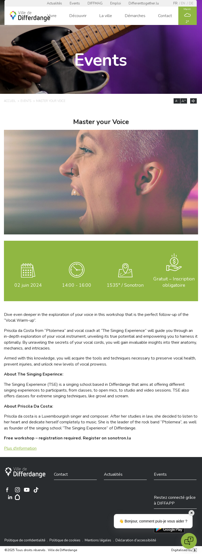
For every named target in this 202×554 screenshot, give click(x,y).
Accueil (10, 101)
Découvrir (78, 16)
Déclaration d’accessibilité (135, 540)
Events (75, 3)
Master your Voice (50, 101)
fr (175, 3)
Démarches (135, 16)
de (191, 3)
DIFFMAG (95, 3)
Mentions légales (98, 540)
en (183, 3)
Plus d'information (20, 448)
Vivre (52, 16)
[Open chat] (189, 541)
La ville (105, 16)
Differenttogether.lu (144, 3)
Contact (165, 16)
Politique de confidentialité (24, 540)
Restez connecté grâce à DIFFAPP (175, 500)
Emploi (115, 3)
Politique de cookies (64, 540)
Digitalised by (183, 550)
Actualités (54, 3)
